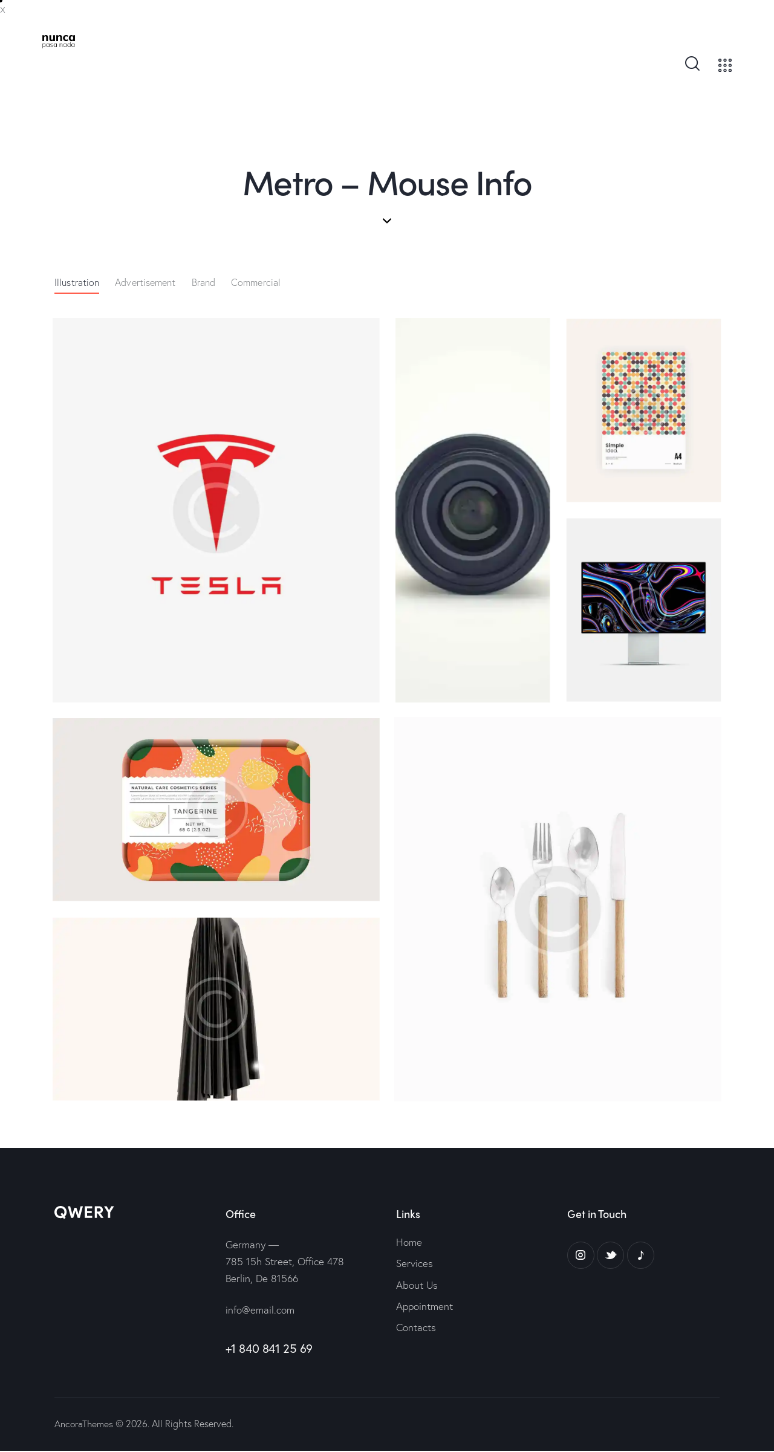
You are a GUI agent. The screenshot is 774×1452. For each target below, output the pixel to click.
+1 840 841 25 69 (269, 1349)
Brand (204, 282)
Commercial (256, 282)
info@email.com (260, 1310)
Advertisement (145, 282)
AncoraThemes (84, 1424)
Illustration (76, 282)
